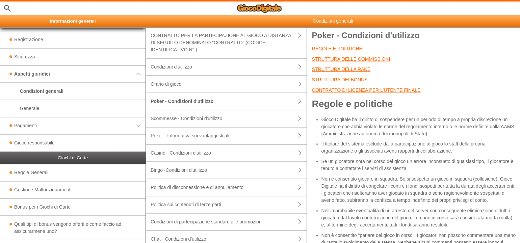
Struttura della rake (341, 69)
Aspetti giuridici (80, 74)
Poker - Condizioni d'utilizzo (228, 101)
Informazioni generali (73, 21)
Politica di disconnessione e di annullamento (228, 187)
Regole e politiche (337, 48)
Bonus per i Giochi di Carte (42, 207)
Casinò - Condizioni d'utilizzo (228, 153)
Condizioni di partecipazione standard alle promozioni (228, 222)
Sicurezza (24, 56)
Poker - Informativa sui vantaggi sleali (228, 136)
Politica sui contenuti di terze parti (228, 204)
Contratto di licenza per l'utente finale (366, 90)
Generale (30, 108)
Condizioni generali (41, 91)
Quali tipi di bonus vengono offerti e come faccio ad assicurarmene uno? (67, 227)
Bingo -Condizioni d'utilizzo (228, 170)
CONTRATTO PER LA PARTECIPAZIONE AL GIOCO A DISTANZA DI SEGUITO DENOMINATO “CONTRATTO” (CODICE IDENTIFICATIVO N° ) (228, 42)
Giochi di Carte (73, 157)
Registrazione (28, 39)
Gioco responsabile (34, 142)
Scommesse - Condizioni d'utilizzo (228, 118)
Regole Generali (31, 172)
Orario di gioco (228, 84)
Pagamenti (80, 125)
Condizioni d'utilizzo (228, 67)
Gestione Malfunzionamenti (43, 189)
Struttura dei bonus (340, 79)
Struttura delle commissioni (351, 59)
